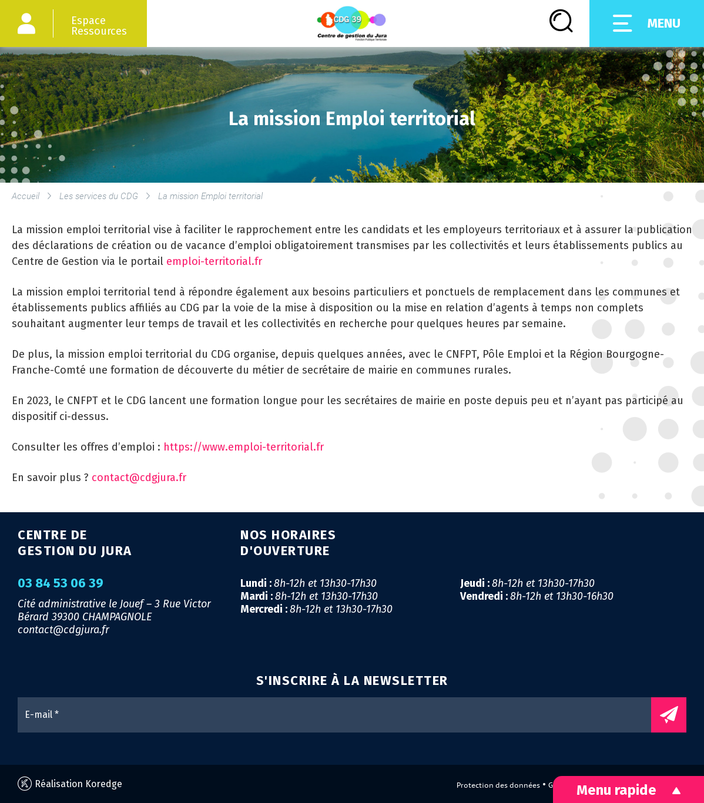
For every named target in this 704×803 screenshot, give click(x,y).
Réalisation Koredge (70, 784)
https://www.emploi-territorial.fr (243, 447)
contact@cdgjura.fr (139, 477)
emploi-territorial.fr (214, 261)
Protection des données (498, 785)
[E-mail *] (340, 715)
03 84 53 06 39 (60, 583)
